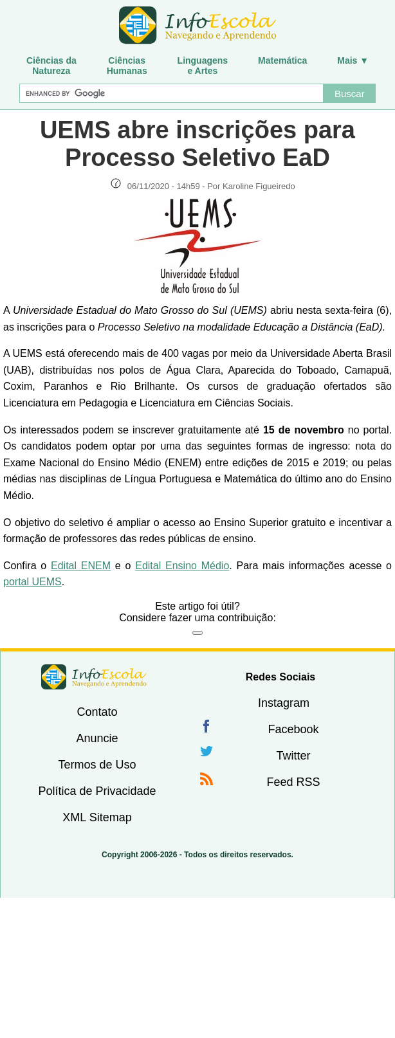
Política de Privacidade (97, 791)
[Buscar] (171, 93)
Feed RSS (293, 782)
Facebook (293, 729)
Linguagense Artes (203, 65)
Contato (97, 712)
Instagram (283, 703)
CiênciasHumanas (127, 65)
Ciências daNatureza (51, 65)
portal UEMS (32, 581)
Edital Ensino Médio (182, 565)
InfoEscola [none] (94, 676)
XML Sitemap (96, 817)
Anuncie (97, 738)
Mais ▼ (353, 60)
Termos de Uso (97, 764)
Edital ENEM (81, 565)
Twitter (293, 755)
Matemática (282, 60)
